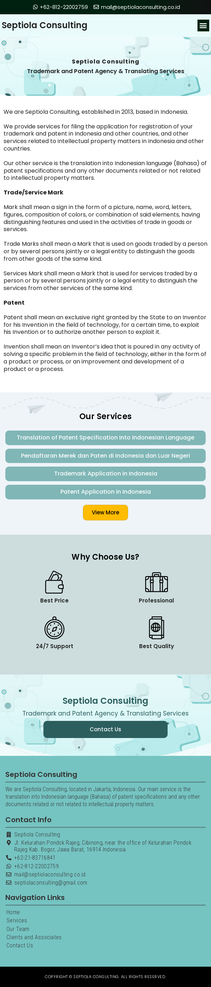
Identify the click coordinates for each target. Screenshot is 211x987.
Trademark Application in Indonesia (105, 473)
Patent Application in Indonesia (105, 492)
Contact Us (19, 945)
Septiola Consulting (45, 25)
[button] (203, 25)
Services (16, 920)
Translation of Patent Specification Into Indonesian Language (105, 437)
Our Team (17, 929)
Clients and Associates (34, 937)
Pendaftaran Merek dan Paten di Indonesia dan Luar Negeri (105, 456)
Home (13, 912)
